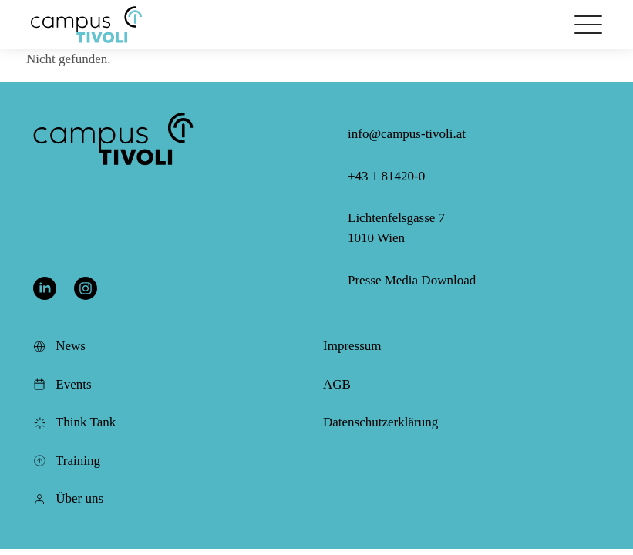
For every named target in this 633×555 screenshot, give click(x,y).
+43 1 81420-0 (386, 176)
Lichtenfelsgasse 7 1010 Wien (396, 227)
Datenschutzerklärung (380, 422)
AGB (337, 384)
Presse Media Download (412, 280)
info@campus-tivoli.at (407, 133)
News (59, 345)
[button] (86, 24)
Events (62, 384)
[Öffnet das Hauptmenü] (588, 24)
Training (66, 460)
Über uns (68, 498)
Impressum (352, 345)
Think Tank (74, 422)
